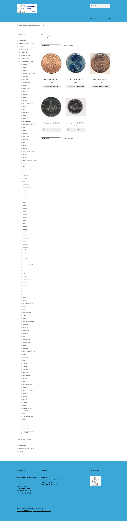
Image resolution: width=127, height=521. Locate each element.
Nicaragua (25, 282)
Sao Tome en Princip (28, 321)
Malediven (25, 247)
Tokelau (25, 378)
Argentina (25, 76)
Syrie (24, 360)
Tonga (24, 381)
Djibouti (25, 148)
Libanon (25, 229)
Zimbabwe (25, 425)
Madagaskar (26, 238)
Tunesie (25, 387)
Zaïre (24, 419)
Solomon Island (27, 342)
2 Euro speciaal (25, 49)
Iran (24, 202)
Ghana (24, 181)
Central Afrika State (28, 124)
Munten (25, 25)
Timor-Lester (26, 375)
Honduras (25, 193)
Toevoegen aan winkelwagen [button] (51, 86)
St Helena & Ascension (29, 351)
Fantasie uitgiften (25, 55)
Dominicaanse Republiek (29, 151)
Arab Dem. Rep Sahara (29, 73)
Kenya (24, 217)
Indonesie (25, 199)
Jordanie (25, 214)
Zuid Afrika (26, 428)
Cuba (24, 142)
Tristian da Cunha (27, 384)
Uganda (25, 396)
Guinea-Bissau (27, 187)
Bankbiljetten (22, 40)
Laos (24, 223)
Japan (24, 211)
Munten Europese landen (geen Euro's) (27, 432)
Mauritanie (26, 253)
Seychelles (25, 327)
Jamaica (25, 208)
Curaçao (25, 145)
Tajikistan (25, 366)
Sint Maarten (26, 339)
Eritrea (24, 163)
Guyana (25, 190)
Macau (24, 235)
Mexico (24, 256)
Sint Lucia (25, 336)
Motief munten (25, 58)
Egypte (24, 157)
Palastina (25, 295)
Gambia (25, 178)
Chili (24, 127)
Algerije (25, 64)
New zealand (26, 279)
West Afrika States (28, 416)
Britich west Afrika (28, 103)
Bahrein (25, 85)
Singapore (25, 333)
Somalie (25, 345)
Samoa (24, 318)
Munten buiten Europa (34, 25)
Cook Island (26, 136)
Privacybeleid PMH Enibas (24, 511)
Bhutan (25, 94)
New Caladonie (27, 277)
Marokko (25, 250)
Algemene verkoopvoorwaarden (27, 477)
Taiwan (25, 363)
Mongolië (25, 259)
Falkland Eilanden (27, 169)
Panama (25, 300)
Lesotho (25, 226)
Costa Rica (25, 139)
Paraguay (25, 306)
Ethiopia (25, 166)
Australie (25, 79)
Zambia (25, 422)
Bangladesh (26, 88)
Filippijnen (25, 175)
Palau (24, 297)
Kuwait (24, 220)
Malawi (24, 241)
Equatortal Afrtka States (29, 160)
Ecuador (25, 154)
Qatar (24, 315)
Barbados (25, 91)
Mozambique (26, 262)
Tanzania (25, 369)
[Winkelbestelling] (50, 45)
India (24, 196)
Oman (24, 289)
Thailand (25, 372)
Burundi (25, 109)
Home (20, 25)
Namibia (25, 268)
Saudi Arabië (26, 324)
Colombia (25, 133)
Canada (25, 118)
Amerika (25, 67)
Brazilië (25, 100)
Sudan (24, 354)
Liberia (24, 232)
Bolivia (24, 97)
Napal (24, 271)
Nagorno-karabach (28, 265)
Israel (24, 205)
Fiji (23, 172)
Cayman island (27, 121)
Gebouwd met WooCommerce (42, 511)
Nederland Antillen (28, 274)
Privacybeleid (21, 482)
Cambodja (25, 115)
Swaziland (25, 357)
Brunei (24, 106)
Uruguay (25, 399)
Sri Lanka (25, 348)
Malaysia (25, 244)
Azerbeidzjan (26, 82)
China (24, 130)
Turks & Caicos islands (29, 390)
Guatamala (26, 184)
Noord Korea (26, 286)
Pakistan (25, 292)
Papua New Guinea (28, 303)
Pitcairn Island (27, 312)
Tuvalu (24, 393)
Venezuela (25, 405)
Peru (24, 309)
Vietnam (25, 413)
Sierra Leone (26, 330)
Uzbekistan (26, 402)
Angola (24, 70)
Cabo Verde (26, 112)
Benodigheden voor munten (26, 43)
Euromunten (24, 52)
